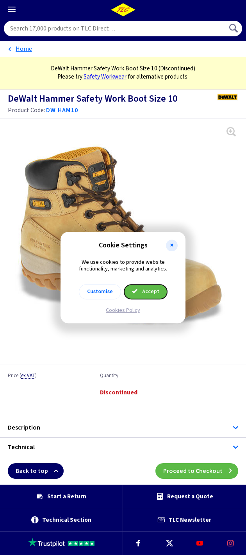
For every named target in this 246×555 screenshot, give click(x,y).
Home (24, 49)
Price (22, 376)
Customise (100, 291)
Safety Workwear (105, 76)
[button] (172, 245)
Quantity (109, 376)
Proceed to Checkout (200, 471)
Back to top (40, 471)
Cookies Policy (123, 310)
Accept (145, 291)
